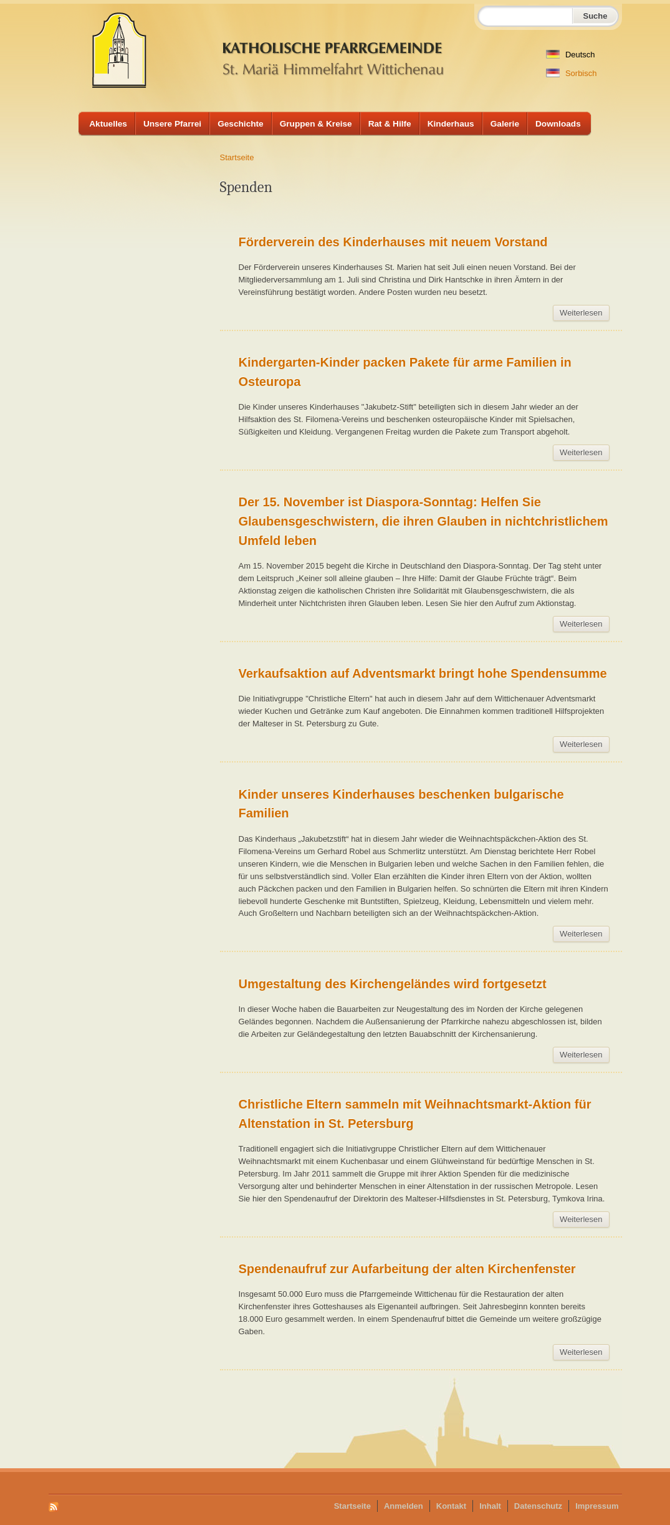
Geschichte (241, 123)
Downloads (558, 123)
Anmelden (403, 1506)
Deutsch (570, 54)
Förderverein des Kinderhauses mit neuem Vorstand (393, 242)
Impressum (596, 1506)
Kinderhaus (451, 123)
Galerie (505, 123)
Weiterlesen (584, 314)
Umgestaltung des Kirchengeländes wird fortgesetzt (393, 984)
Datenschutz (538, 1506)
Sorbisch (571, 73)
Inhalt (490, 1506)
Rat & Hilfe (389, 123)
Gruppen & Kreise (316, 123)
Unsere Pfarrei (172, 123)
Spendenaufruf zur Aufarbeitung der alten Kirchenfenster (407, 1269)
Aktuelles (108, 123)
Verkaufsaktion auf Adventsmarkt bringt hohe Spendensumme (423, 673)
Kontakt (451, 1506)
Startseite (237, 157)
